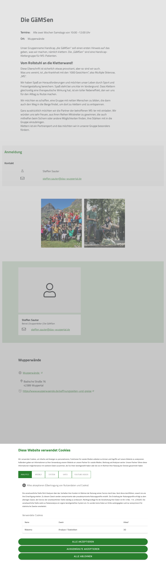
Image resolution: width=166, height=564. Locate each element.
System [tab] (52, 474)
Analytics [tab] (25, 474)
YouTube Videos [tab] (81, 474)
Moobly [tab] (38, 474)
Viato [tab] (65, 474)
